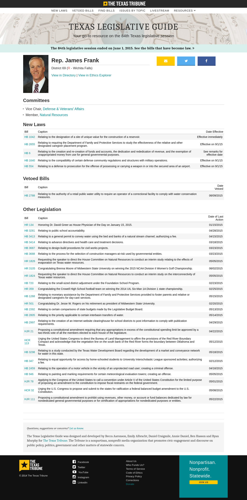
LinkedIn (80, 482)
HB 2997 (30, 322)
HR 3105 (30, 268)
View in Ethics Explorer (94, 75)
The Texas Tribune (55, 440)
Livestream (159, 10)
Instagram (81, 477)
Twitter (79, 467)
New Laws (59, 10)
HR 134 (29, 224)
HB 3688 (30, 253)
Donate (130, 484)
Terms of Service (135, 468)
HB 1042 (30, 136)
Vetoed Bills (83, 10)
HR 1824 (30, 275)
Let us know (76, 428)
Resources (185, 10)
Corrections (132, 480)
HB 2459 (30, 368)
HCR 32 (29, 390)
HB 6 (27, 153)
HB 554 (29, 166)
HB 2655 (30, 144)
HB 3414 (30, 242)
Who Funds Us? (135, 465)
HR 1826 (30, 261)
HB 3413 (30, 236)
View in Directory (64, 75)
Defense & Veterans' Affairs (63, 109)
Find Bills (106, 10)
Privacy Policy (134, 476)
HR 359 (29, 288)
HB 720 (29, 283)
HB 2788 (30, 195)
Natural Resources (54, 115)
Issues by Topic (132, 10)
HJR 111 (30, 399)
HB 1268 (30, 296)
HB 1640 (30, 160)
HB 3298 (30, 352)
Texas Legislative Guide (123, 27)
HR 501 (29, 303)
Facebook (81, 462)
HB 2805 (30, 315)
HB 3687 (30, 248)
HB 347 (29, 361)
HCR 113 (27, 342)
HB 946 (29, 374)
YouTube (80, 472)
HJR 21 (29, 331)
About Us (131, 461)
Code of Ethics (134, 472)
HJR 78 (29, 381)
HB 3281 (30, 230)
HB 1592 (30, 309)
